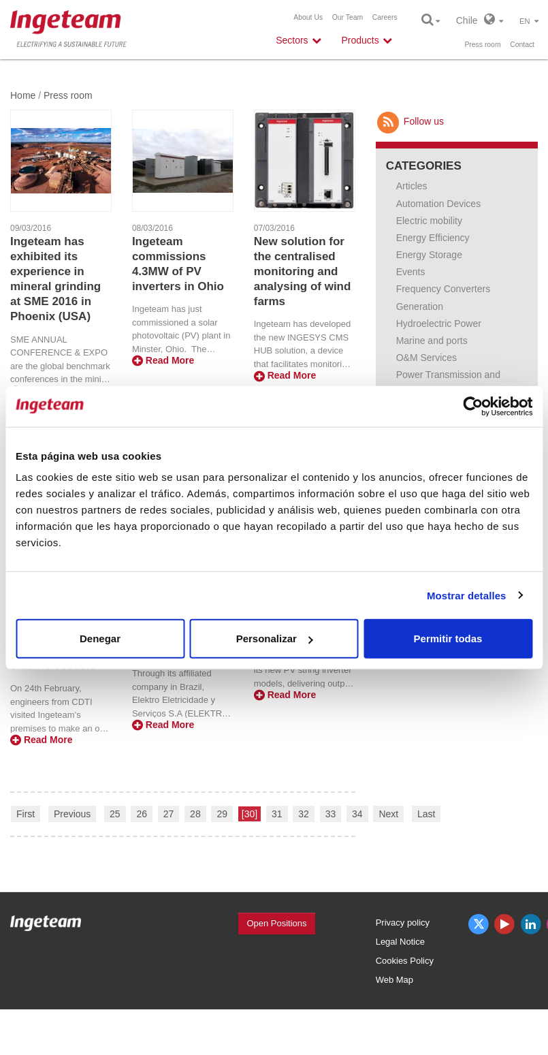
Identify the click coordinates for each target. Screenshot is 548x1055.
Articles (412, 185)
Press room (482, 44)
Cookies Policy (405, 961)
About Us (308, 17)
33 (330, 813)
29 (221, 813)
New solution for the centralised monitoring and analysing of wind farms (302, 271)
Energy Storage (429, 254)
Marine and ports (432, 340)
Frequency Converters (443, 288)
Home (22, 95)
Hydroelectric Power (438, 323)
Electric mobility (429, 220)
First (25, 813)
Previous (72, 813)
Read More (163, 360)
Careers (385, 17)
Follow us (410, 121)
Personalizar (274, 638)
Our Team (347, 17)
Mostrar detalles (466, 595)
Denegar (100, 638)
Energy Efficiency (433, 237)
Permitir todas (448, 638)
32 (303, 813)
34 (357, 813)
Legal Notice (400, 941)
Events (410, 271)
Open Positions (276, 923)
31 (277, 813)
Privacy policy (403, 922)
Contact (522, 44)
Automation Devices (438, 203)
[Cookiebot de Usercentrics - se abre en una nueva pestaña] (472, 406)
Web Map (394, 980)
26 (141, 813)
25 (115, 813)
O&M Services (426, 357)
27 (168, 813)
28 (195, 813)
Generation (419, 306)
